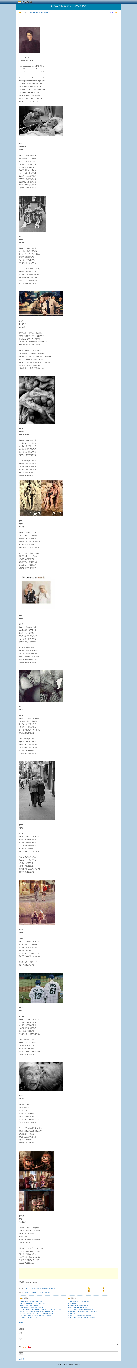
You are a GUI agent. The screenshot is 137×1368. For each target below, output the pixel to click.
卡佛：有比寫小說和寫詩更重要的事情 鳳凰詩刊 (39, 1288)
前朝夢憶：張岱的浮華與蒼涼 (29, 1317)
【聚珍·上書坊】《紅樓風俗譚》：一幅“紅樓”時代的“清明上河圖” (40, 1309)
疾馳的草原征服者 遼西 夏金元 (77, 1307)
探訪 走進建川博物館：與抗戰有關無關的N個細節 (35, 1315)
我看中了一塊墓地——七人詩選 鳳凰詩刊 (37, 1292)
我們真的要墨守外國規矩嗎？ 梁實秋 (31, 1307)
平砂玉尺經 (71, 1313)
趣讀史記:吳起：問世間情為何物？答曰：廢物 (82, 1311)
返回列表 (21, 1359)
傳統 (116, 12)
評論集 (21, 1322)
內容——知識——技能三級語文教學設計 (81, 1309)
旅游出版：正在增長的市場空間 (78, 1305)
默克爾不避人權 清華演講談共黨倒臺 (79, 1315)
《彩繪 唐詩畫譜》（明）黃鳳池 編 (31, 1301)
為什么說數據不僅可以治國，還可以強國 (32, 1303)
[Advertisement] (51, 20)
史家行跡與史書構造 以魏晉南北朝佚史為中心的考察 (36, 1311)
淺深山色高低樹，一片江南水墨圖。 (79, 1301)
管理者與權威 (72, 1303)
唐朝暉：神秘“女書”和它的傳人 (30, 1305)
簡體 (111, 12)
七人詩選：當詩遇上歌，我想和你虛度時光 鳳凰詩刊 (36, 1313)
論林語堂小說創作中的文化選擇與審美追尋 (81, 1317)
